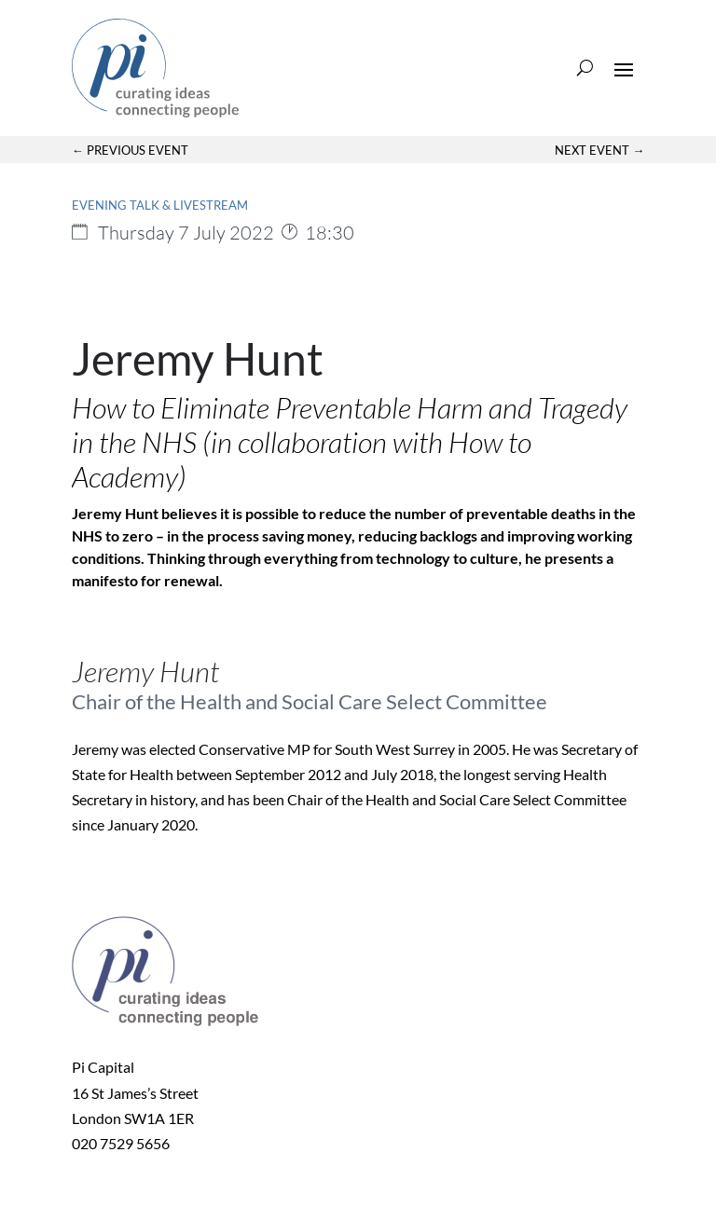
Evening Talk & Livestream (160, 205)
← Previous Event (130, 150)
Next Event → (599, 150)
